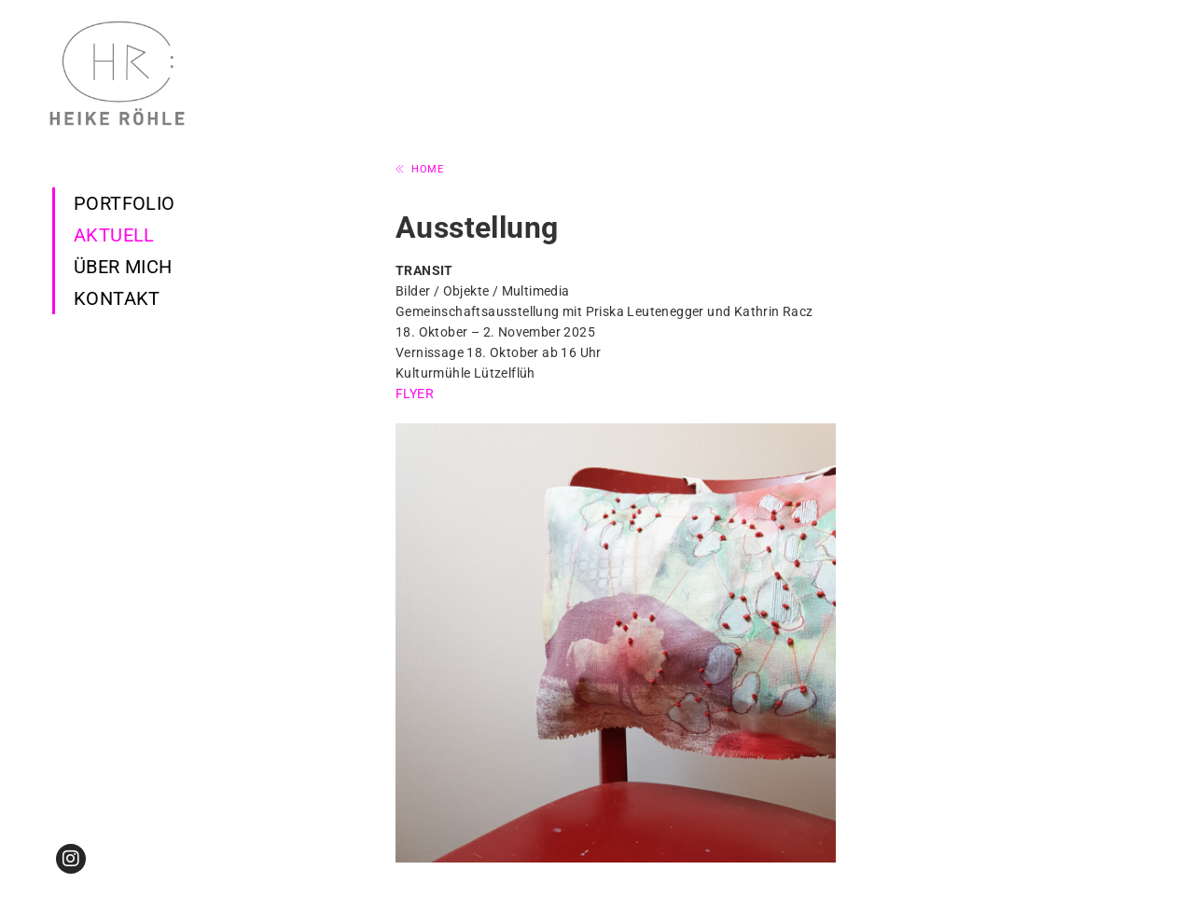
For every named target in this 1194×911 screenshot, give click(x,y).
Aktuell (114, 235)
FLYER (415, 393)
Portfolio (124, 203)
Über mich (123, 266)
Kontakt (117, 298)
